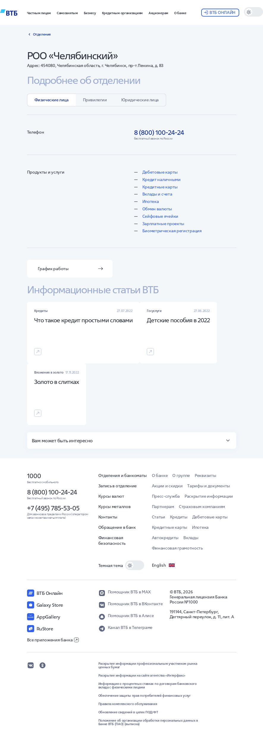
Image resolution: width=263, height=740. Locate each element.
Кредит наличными (161, 179)
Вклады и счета (157, 194)
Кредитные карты (160, 187)
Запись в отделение (117, 485)
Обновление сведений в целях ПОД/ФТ (128, 712)
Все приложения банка (53, 640)
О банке (160, 475)
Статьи (158, 517)
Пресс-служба (166, 496)
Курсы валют (111, 496)
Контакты (108, 517)
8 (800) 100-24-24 (52, 492)
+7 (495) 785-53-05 (53, 508)
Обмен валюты (157, 209)
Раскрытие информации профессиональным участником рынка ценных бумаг (147, 665)
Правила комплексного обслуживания (127, 704)
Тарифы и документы (208, 485)
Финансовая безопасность (111, 540)
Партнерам (163, 506)
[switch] (253, 12)
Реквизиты (205, 475)
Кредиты (179, 517)
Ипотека (150, 201)
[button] (39, 12)
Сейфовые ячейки (160, 216)
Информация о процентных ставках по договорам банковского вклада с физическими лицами (147, 685)
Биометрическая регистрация (172, 230)
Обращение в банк (117, 527)
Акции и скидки (167, 485)
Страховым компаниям (202, 506)
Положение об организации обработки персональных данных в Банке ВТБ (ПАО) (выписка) (148, 722)
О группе (181, 475)
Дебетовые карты (160, 172)
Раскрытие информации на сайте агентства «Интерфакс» (142, 675)
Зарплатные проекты (163, 223)
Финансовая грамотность (177, 548)
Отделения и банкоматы (122, 475)
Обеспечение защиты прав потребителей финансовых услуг (144, 695)
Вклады (190, 537)
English (164, 565)
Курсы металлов (114, 506)
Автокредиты (165, 537)
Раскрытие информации (209, 496)
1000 (34, 476)
